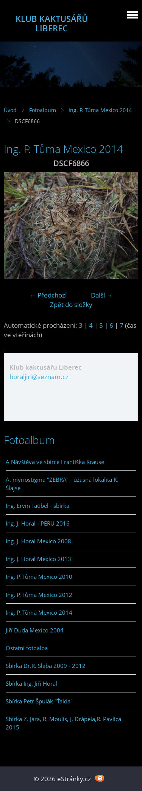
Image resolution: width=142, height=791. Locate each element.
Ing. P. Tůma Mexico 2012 (39, 594)
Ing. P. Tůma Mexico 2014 (100, 110)
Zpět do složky (71, 304)
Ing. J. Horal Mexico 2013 (38, 559)
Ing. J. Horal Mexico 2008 (38, 541)
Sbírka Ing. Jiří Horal (31, 683)
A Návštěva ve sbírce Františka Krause (55, 462)
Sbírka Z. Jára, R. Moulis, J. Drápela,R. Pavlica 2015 (63, 723)
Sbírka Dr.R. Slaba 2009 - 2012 (46, 665)
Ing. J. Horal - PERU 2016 (38, 523)
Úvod (10, 110)
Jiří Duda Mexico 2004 (35, 630)
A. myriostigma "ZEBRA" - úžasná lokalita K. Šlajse (62, 484)
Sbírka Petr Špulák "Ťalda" (39, 701)
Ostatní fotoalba (27, 648)
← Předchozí (48, 295)
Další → (102, 295)
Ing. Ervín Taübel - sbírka (37, 505)
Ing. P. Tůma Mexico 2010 (39, 576)
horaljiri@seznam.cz (39, 376)
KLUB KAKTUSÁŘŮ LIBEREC (52, 23)
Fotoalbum (42, 110)
